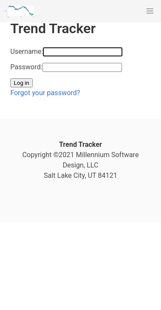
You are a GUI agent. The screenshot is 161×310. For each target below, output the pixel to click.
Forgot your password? (45, 93)
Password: (26, 67)
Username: (26, 51)
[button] (150, 11)
